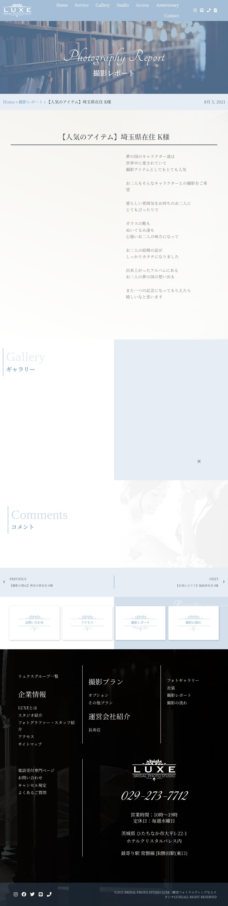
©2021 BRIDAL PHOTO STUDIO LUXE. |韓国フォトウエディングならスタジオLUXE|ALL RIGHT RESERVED (166, 894)
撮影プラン (105, 681)
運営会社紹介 (109, 716)
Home (9, 102)
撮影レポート (31, 102)
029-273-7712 (154, 796)
